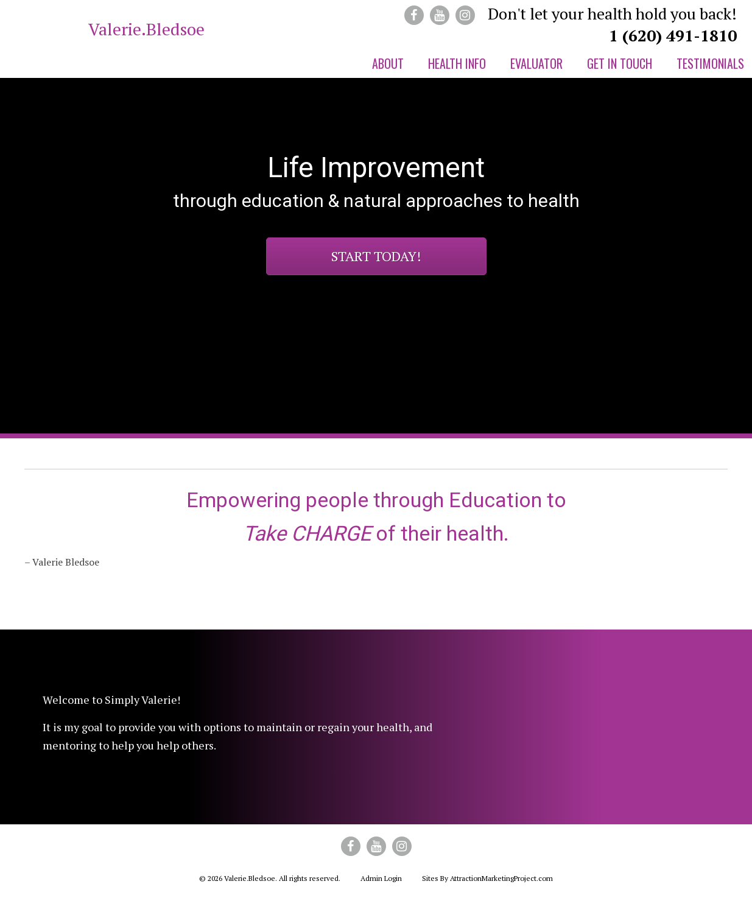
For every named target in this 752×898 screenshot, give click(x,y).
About (388, 63)
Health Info (457, 63)
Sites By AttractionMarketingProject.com (487, 878)
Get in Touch (619, 63)
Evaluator (536, 63)
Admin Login (381, 878)
